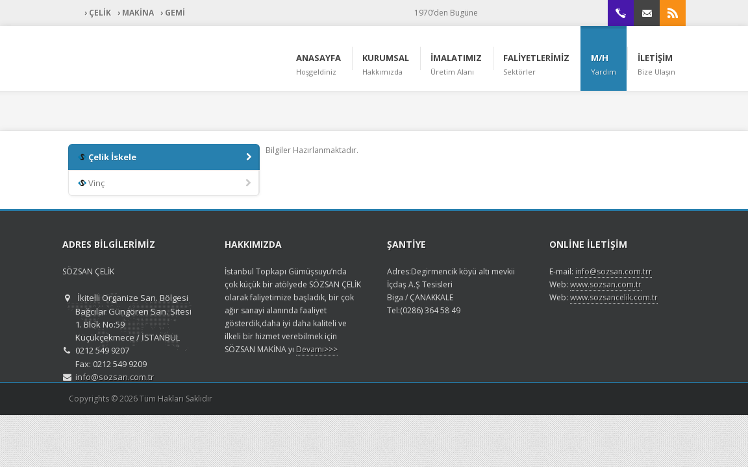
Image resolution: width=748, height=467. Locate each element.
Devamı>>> (317, 349)
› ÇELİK (97, 12)
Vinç (165, 183)
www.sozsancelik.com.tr (614, 297)
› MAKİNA (136, 12)
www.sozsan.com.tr (606, 284)
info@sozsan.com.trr (613, 271)
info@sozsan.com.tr (114, 377)
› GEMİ (172, 12)
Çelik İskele (166, 157)
